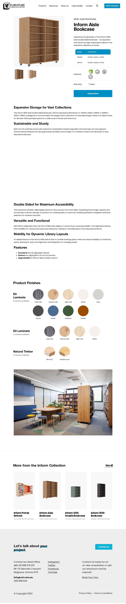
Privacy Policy (85, 593)
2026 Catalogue (112, 6)
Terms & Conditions (103, 593)
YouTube (52, 572)
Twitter (51, 565)
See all (109, 465)
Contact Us (103, 546)
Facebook (53, 568)
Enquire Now (93, 93)
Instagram (54, 561)
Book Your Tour (90, 577)
